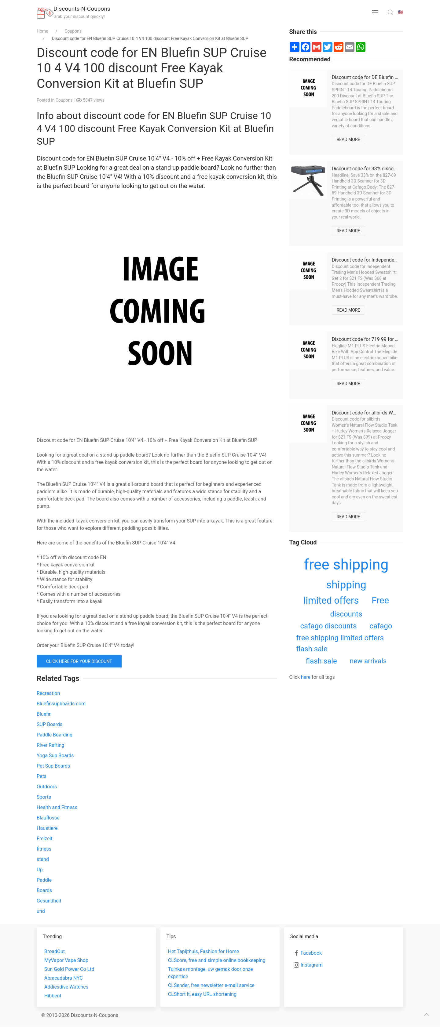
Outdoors (47, 787)
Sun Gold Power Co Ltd (69, 969)
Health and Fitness (57, 807)
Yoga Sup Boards (55, 755)
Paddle (44, 880)
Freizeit (45, 838)
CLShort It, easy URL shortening (202, 994)
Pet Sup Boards (53, 766)
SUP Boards (49, 724)
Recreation (48, 693)
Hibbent (52, 996)
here (305, 677)
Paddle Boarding (54, 735)
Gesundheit (49, 901)
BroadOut (54, 951)
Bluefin (44, 714)
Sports (44, 797)
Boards (44, 890)
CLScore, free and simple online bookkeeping (217, 960)
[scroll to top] (426, 1014)
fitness (44, 849)
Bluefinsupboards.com (61, 704)
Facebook (311, 953)
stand (43, 859)
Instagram (312, 965)
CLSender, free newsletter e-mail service (211, 985)
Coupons (65, 100)
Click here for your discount (79, 661)
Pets (41, 776)
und (41, 911)
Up (39, 870)
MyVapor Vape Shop (66, 960)
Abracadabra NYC (63, 978)
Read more (348, 139)
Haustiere (47, 828)
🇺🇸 (400, 12)
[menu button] (375, 12)
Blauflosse (48, 818)
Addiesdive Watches (66, 987)
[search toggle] (390, 12)
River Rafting (50, 745)
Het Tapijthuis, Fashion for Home (203, 951)
